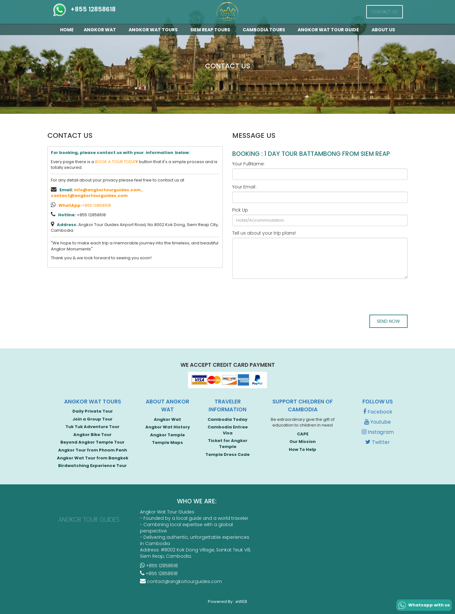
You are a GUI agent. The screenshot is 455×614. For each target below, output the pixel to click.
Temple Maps (167, 442)
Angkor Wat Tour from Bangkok (92, 458)
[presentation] (280, 296)
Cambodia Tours (265, 30)
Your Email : (245, 187)
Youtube (377, 422)
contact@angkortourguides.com (89, 196)
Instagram (378, 432)
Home (67, 30)
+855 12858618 (84, 9)
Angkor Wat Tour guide (329, 30)
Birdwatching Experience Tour (92, 466)
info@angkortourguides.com (107, 190)
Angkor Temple (167, 435)
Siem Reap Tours (211, 30)
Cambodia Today (227, 419)
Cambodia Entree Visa (228, 430)
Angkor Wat (101, 30)
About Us (383, 30)
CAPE (302, 434)
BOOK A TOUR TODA (116, 162)
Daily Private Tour (92, 411)
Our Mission (302, 442)
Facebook (377, 411)
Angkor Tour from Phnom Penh (92, 450)
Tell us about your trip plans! (264, 233)
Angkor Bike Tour (92, 435)
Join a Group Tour (92, 419)
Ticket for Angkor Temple (227, 444)
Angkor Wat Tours (154, 30)
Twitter (377, 442)
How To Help (302, 449)
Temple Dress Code (227, 454)
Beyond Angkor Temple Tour (92, 442)
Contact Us (384, 12)
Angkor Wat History (167, 427)
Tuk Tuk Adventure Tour (92, 427)
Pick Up (240, 210)
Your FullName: (248, 164)
